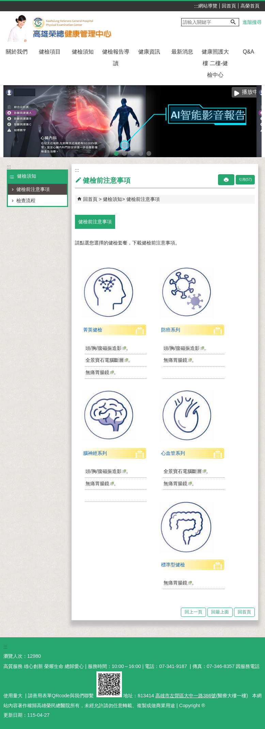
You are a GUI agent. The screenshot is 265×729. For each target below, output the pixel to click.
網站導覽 (207, 6)
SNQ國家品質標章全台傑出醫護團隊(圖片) (148, 152)
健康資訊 (149, 52)
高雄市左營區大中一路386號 (185, 695)
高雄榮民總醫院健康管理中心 (62, 26)
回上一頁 (193, 611)
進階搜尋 (252, 22)
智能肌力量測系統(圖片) (132, 152)
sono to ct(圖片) (140, 152)
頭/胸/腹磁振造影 (105, 348)
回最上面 (220, 611)
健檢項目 (50, 52)
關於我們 (17, 52)
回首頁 (229, 6)
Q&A (248, 52)
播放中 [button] (250, 92)
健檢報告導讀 (115, 57)
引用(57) (245, 179)
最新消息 (182, 52)
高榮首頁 (250, 6)
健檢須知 (83, 52)
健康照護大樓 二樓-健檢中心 (215, 63)
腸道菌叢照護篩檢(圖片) (124, 152)
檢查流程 (25, 200)
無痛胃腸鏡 (99, 372)
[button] (233, 22)
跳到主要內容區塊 (3, 3)
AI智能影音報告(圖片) (116, 152)
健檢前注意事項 (33, 189)
